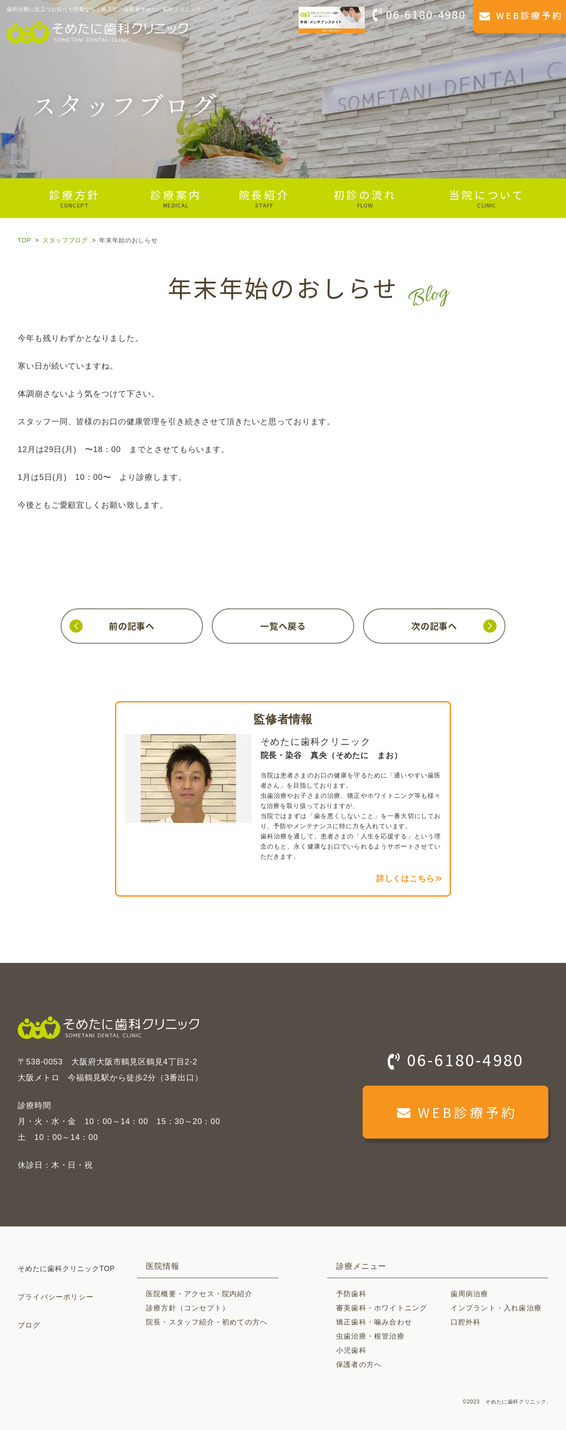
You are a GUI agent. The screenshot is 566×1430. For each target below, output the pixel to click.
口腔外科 (466, 1322)
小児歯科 (351, 1350)
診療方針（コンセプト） (187, 1308)
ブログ (29, 1325)
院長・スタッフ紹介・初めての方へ (207, 1322)
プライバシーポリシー (56, 1297)
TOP (24, 240)
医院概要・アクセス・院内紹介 (199, 1294)
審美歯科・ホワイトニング (381, 1308)
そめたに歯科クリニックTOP (66, 1268)
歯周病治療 (470, 1294)
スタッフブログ (65, 240)
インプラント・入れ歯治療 (496, 1308)
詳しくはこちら (405, 878)
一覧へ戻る (283, 625)
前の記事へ (132, 625)
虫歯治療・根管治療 (370, 1336)
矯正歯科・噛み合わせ (374, 1322)
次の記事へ (434, 625)
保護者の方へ (359, 1364)
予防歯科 (351, 1294)
